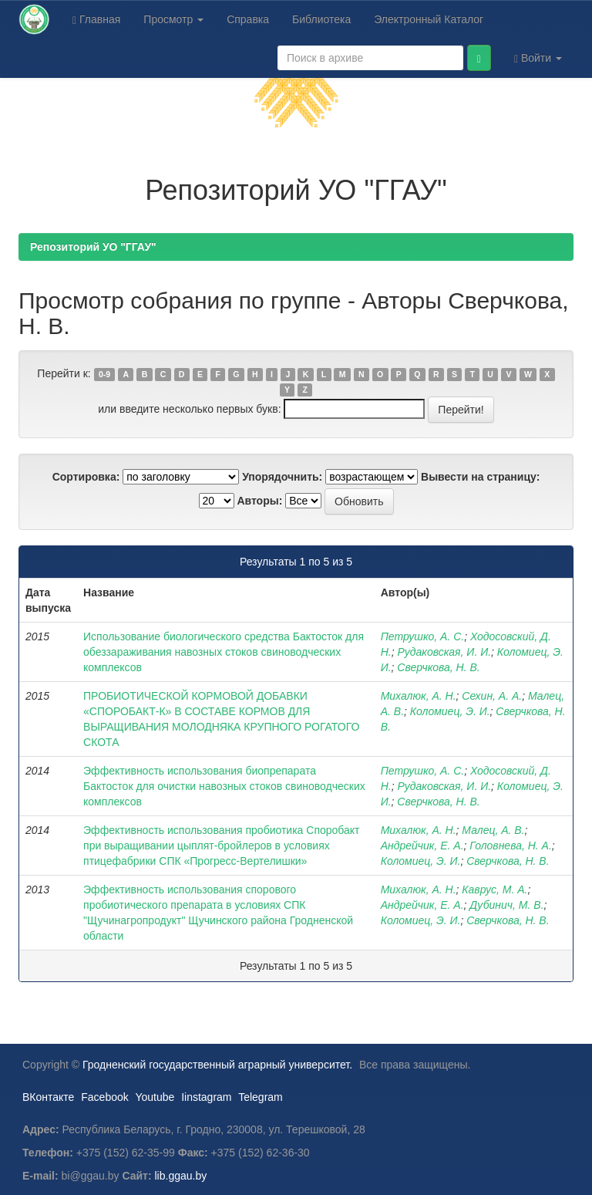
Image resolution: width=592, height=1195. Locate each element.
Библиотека (321, 19)
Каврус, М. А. (494, 889)
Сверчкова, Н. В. (438, 667)
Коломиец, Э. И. (450, 711)
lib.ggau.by (181, 1176)
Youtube (154, 1097)
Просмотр (173, 19)
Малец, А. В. (493, 830)
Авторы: (259, 501)
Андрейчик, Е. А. (422, 845)
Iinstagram (206, 1097)
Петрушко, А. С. (423, 636)
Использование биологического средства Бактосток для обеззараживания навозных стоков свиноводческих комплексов (223, 651)
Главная (96, 19)
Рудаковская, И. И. (444, 652)
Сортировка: (86, 477)
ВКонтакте (48, 1097)
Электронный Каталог (428, 19)
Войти (538, 58)
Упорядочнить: (282, 477)
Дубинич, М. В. (506, 905)
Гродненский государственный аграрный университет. (217, 1064)
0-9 (104, 374)
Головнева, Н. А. (510, 845)
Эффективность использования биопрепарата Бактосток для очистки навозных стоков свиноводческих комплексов (224, 786)
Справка (248, 19)
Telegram (260, 1097)
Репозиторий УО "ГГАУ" (93, 247)
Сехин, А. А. (492, 696)
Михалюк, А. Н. (418, 696)
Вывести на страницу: (480, 477)
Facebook (104, 1097)
